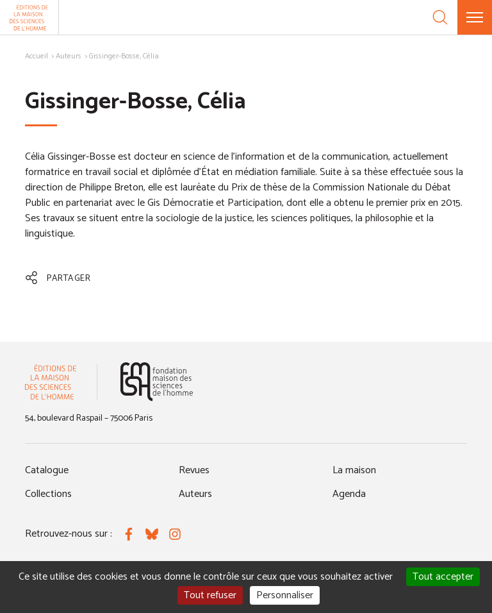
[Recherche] (440, 17)
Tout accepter (443, 576)
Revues (194, 470)
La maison (354, 470)
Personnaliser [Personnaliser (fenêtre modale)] (284, 595)
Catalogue (47, 470)
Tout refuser (210, 595)
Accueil (36, 56)
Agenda (349, 494)
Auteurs (68, 56)
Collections (48, 494)
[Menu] (474, 17)
